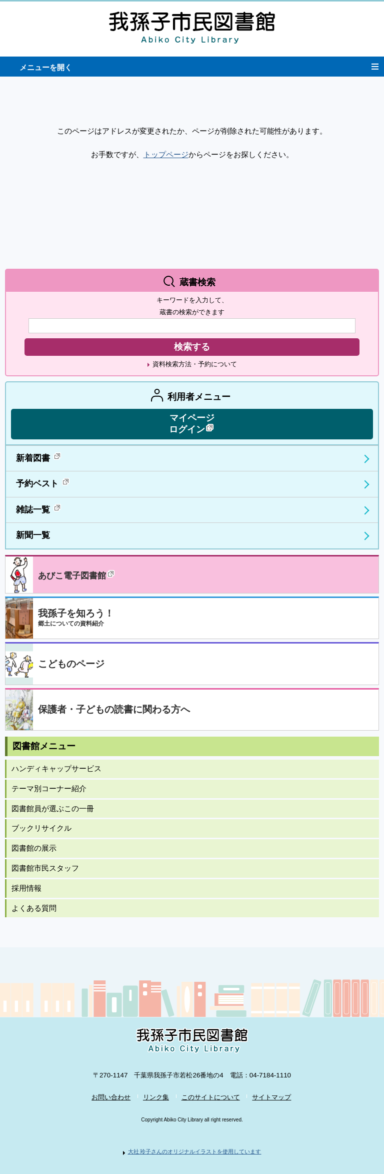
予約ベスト (43, 482)
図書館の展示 (34, 848)
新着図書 (39, 457)
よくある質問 (34, 908)
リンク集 (156, 1097)
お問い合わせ (111, 1097)
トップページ (166, 155)
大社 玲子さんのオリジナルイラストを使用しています (195, 1151)
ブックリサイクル (42, 828)
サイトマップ (271, 1097)
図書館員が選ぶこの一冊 (53, 809)
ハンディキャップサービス (57, 769)
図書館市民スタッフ (45, 868)
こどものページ (71, 664)
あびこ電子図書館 (77, 574)
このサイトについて (211, 1097)
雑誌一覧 (39, 508)
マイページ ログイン (192, 423)
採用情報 (27, 888)
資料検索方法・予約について (194, 364)
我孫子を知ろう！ (76, 618)
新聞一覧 (33, 535)
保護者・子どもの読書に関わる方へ (114, 709)
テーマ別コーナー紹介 (49, 789)
